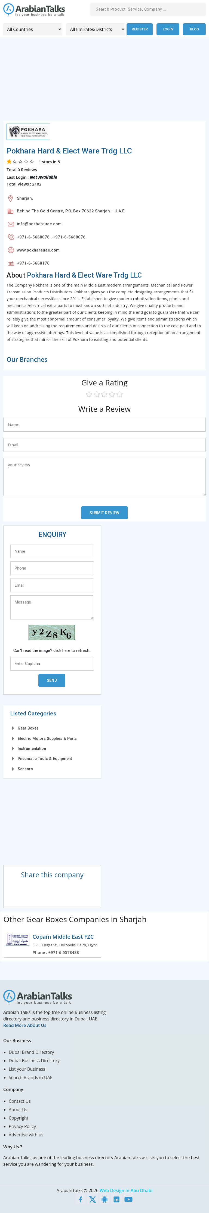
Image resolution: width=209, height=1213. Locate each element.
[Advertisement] (104, 82)
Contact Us (20, 1101)
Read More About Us (24, 1025)
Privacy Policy (22, 1126)
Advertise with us (26, 1134)
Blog (194, 29)
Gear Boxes (28, 728)
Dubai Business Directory (34, 1060)
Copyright (18, 1118)
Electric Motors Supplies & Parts (47, 738)
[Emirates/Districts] (95, 29)
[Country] (32, 29)
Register (139, 29)
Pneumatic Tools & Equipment (45, 758)
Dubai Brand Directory (31, 1052)
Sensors (25, 768)
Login (168, 29)
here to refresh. (76, 650)
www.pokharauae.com (38, 250)
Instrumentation (32, 748)
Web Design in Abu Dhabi (126, 1190)
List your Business (27, 1069)
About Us (18, 1109)
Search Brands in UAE (31, 1077)
